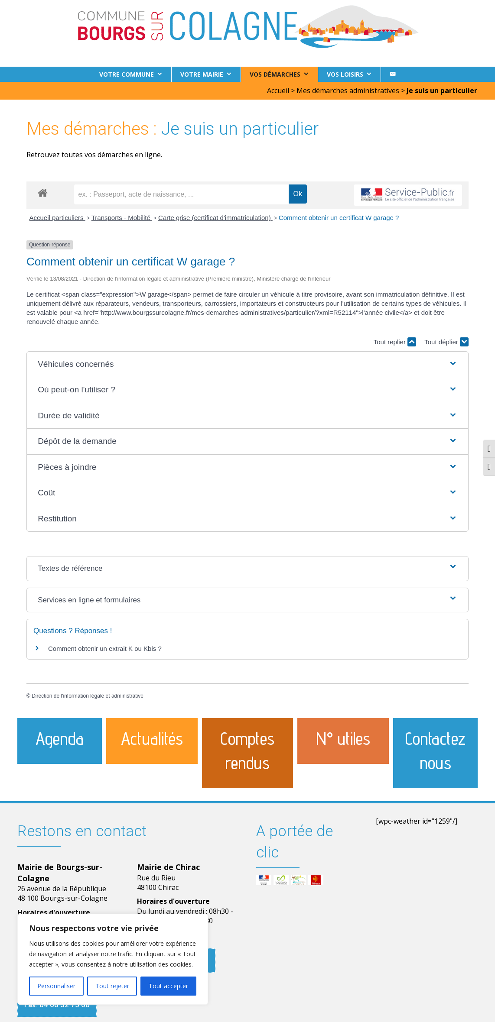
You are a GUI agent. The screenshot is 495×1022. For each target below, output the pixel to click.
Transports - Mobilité (121, 217)
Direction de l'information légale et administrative (87, 696)
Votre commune (126, 74)
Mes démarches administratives (347, 90)
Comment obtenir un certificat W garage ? (339, 217)
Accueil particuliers (57, 217)
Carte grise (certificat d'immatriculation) (215, 217)
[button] (247, 364)
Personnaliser (56, 986)
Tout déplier (446, 341)
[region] (112, 959)
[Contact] (392, 74)
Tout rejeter (112, 986)
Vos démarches (275, 74)
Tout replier (395, 341)
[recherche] (181, 194)
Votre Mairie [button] (201, 74)
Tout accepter (168, 986)
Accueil (278, 90)
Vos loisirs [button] (345, 74)
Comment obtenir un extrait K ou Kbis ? (105, 648)
